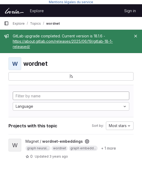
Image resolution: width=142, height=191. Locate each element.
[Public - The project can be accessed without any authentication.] (87, 141)
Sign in (130, 10)
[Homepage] (14, 10)
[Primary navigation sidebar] (6, 23)
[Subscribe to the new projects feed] (71, 76)
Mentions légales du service (71, 2)
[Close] (135, 36)
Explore (37, 10)
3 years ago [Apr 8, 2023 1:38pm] (58, 156)
